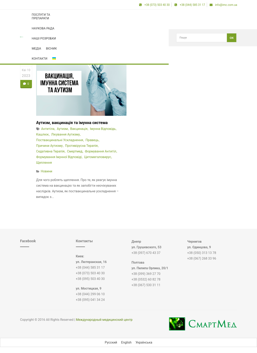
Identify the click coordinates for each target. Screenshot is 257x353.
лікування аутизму (65, 135)
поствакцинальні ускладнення (59, 140)
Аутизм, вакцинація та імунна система (72, 122)
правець (92, 140)
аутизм (62, 129)
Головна (25, 37)
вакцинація (79, 129)
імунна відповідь (103, 129)
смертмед (75, 151)
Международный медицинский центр (104, 320)
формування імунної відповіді (59, 157)
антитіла (47, 129)
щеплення (44, 163)
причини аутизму (49, 146)
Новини (46, 171)
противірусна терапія (81, 146)
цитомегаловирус (97, 157)
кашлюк (39, 37)
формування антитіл (100, 151)
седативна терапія (50, 151)
